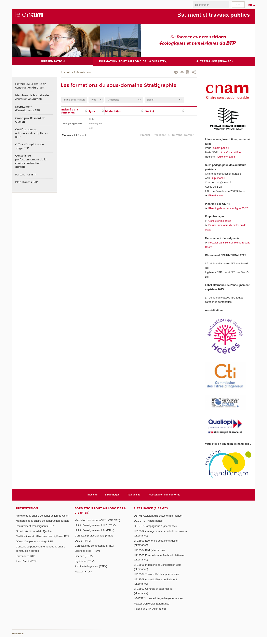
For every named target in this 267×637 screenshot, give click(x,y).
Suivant (177, 134)
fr (250, 5)
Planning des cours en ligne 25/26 (228, 208)
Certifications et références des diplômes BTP (31, 133)
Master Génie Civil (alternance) (152, 603)
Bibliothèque (112, 494)
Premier (145, 134)
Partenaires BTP (26, 174)
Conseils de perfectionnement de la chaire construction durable (30, 161)
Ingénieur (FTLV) (85, 561)
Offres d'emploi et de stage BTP (29, 146)
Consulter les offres (219, 220)
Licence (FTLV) (84, 555)
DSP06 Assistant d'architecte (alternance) (158, 515)
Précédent (159, 134)
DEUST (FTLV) (84, 540)
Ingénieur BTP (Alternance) (150, 608)
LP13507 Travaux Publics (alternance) (156, 574)
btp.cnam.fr (218, 178)
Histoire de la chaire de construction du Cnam (30, 85)
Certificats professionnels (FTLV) (94, 535)
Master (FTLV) (83, 571)
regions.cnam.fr (226, 156)
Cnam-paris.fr (221, 147)
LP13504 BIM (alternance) (149, 550)
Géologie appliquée (72, 123)
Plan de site (134, 494)
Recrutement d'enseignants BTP (27, 108)
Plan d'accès (215, 195)
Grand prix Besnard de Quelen (30, 119)
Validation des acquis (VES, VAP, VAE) (97, 519)
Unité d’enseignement (96, 123)
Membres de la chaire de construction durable (32, 97)
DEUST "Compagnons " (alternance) (155, 525)
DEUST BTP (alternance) (148, 520)
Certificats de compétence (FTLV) (94, 545)
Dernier (189, 134)
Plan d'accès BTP (26, 182)
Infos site (92, 494)
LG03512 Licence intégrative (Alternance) (158, 598)
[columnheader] (74, 110)
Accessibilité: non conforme (164, 494)
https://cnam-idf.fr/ (230, 152)
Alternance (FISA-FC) (150, 508)
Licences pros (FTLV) (87, 550)
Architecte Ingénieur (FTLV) (91, 566)
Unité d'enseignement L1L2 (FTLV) (95, 525)
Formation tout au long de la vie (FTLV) (100, 510)
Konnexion (18, 633)
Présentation (82, 72)
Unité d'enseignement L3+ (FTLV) (94, 530)
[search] (211, 4)
